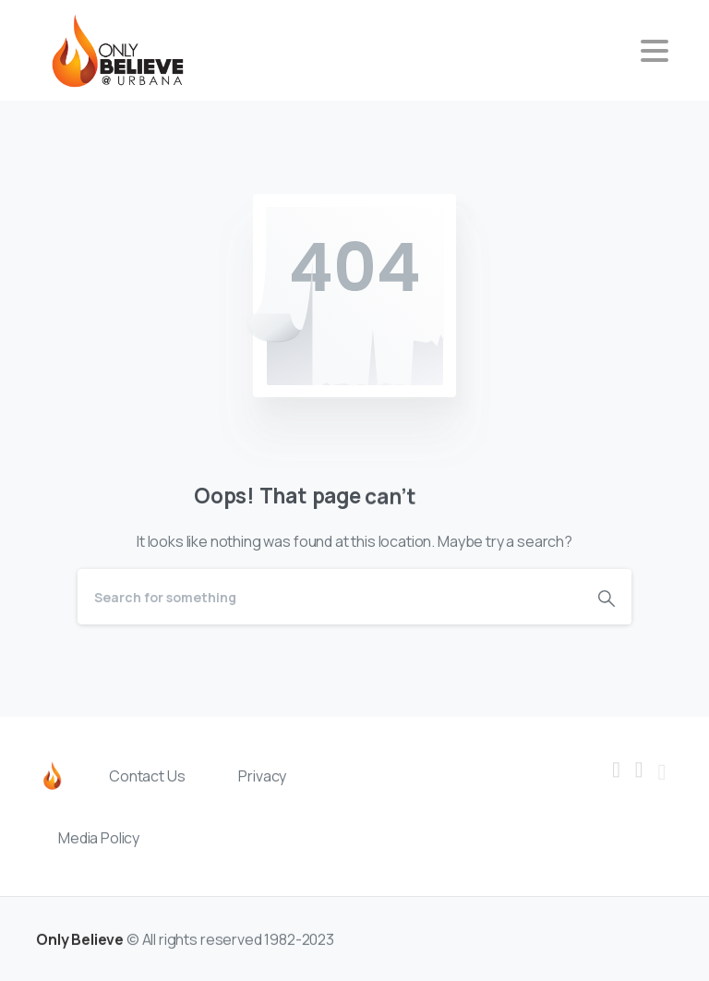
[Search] (330, 596)
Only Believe (80, 949)
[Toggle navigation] (654, 51)
